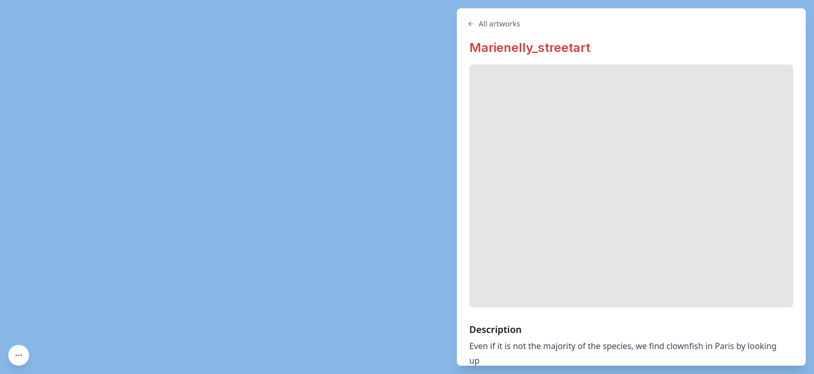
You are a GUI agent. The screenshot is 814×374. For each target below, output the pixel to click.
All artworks (493, 24)
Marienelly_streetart (529, 47)
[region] (407, 187)
